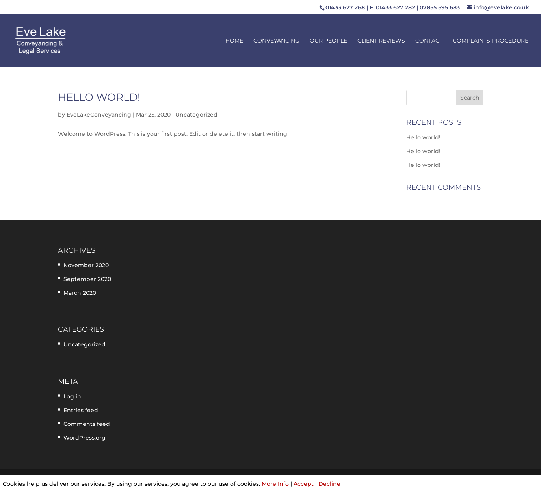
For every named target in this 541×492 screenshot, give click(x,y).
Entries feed (80, 410)
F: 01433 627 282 (392, 7)
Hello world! (99, 97)
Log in (72, 396)
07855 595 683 (440, 7)
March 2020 (79, 292)
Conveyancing (276, 41)
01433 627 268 (345, 7)
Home (234, 41)
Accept (304, 483)
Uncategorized (196, 114)
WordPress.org (84, 437)
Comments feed (86, 423)
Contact (428, 41)
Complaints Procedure (490, 41)
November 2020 (86, 265)
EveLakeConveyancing (99, 114)
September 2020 (87, 279)
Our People (328, 41)
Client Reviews (381, 41)
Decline (329, 483)
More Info (275, 483)
